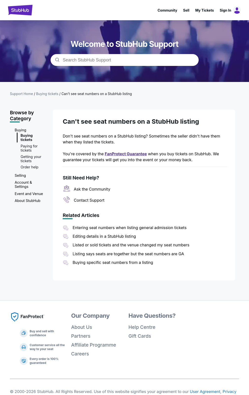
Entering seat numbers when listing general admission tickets (130, 227)
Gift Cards (140, 336)
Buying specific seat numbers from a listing (113, 262)
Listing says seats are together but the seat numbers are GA (128, 253)
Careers (80, 354)
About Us (81, 327)
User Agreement (205, 391)
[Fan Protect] (27, 322)
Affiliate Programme (93, 345)
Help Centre (142, 327)
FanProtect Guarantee (126, 153)
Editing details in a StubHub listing (104, 236)
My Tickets (204, 10)
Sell (186, 10)
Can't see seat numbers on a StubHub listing (96, 94)
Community (167, 10)
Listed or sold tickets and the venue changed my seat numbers (131, 244)
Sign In (225, 10)
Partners (80, 336)
